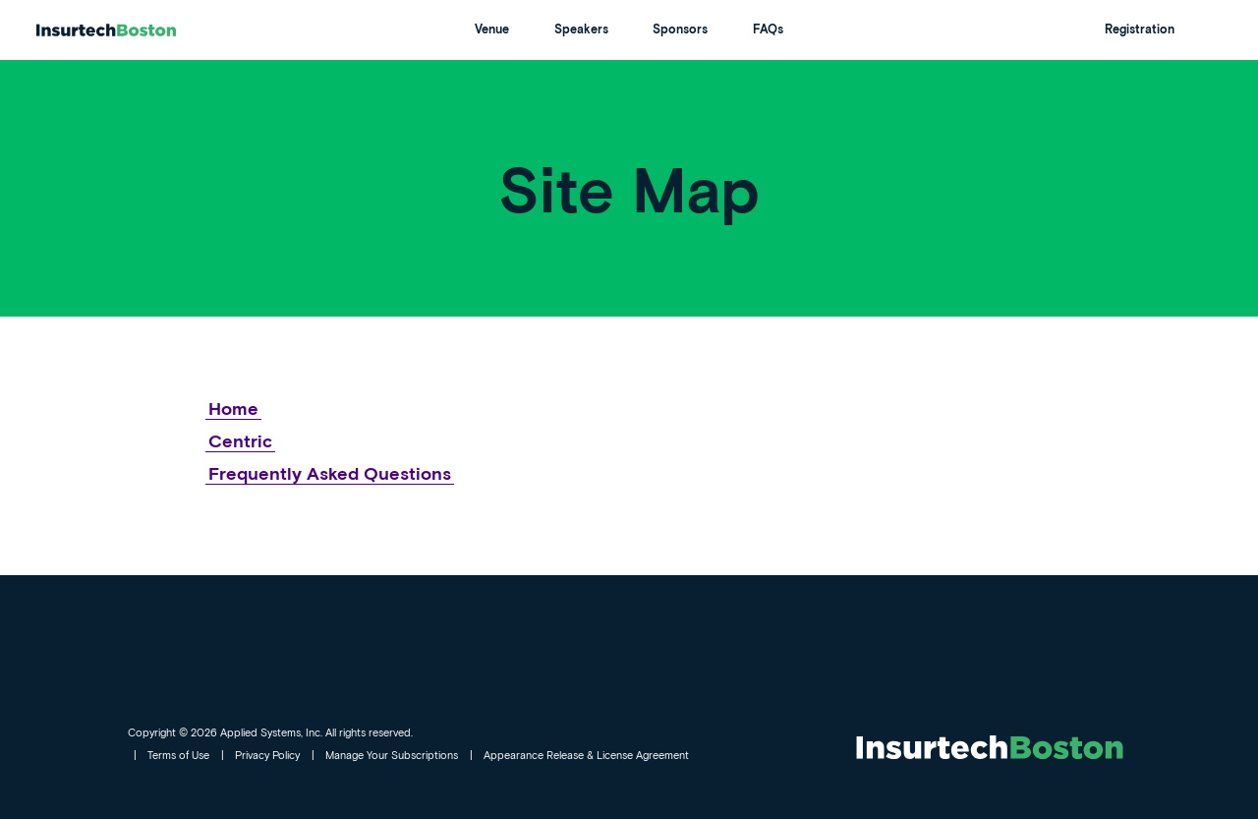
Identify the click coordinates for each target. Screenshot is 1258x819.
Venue (492, 29)
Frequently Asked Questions (329, 473)
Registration (1139, 29)
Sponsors (680, 29)
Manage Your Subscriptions (391, 754)
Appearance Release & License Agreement (586, 754)
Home (233, 408)
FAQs (768, 29)
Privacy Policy (267, 754)
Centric (240, 440)
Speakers (581, 29)
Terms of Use (178, 754)
